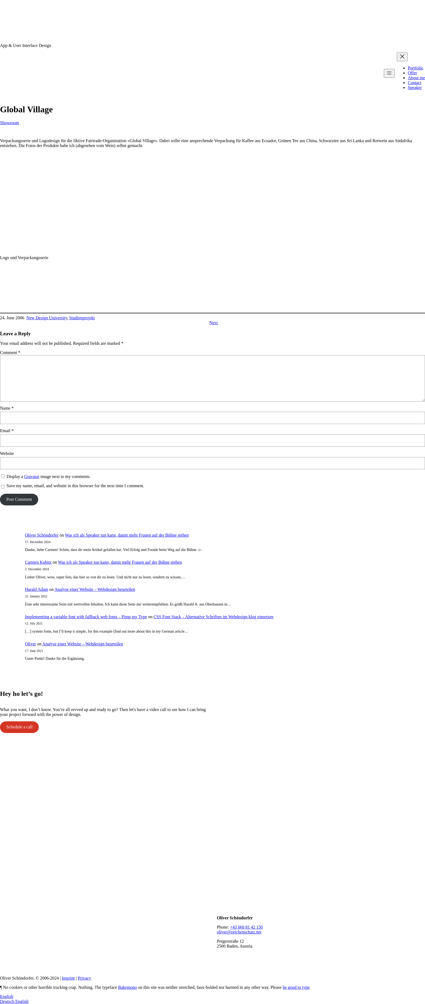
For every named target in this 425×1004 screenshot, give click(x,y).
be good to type (296, 987)
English (6, 996)
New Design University (46, 317)
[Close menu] (402, 56)
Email (7, 430)
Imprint (68, 978)
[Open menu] (389, 73)
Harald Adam (36, 589)
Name (7, 408)
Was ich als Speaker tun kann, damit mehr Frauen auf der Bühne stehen (127, 535)
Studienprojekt (82, 317)
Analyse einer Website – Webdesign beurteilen (94, 589)
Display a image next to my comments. (49, 476)
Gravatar (31, 476)
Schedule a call (19, 727)
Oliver (30, 644)
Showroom (9, 122)
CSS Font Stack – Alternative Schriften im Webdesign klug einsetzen (213, 616)
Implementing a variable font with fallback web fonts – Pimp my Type (86, 616)
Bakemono (127, 987)
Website (7, 453)
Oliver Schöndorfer (42, 535)
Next (213, 322)
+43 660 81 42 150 (246, 927)
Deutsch (7, 1001)
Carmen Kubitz (38, 562)
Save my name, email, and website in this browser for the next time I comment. (75, 485)
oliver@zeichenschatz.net (239, 932)
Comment (10, 352)
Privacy (84, 978)
